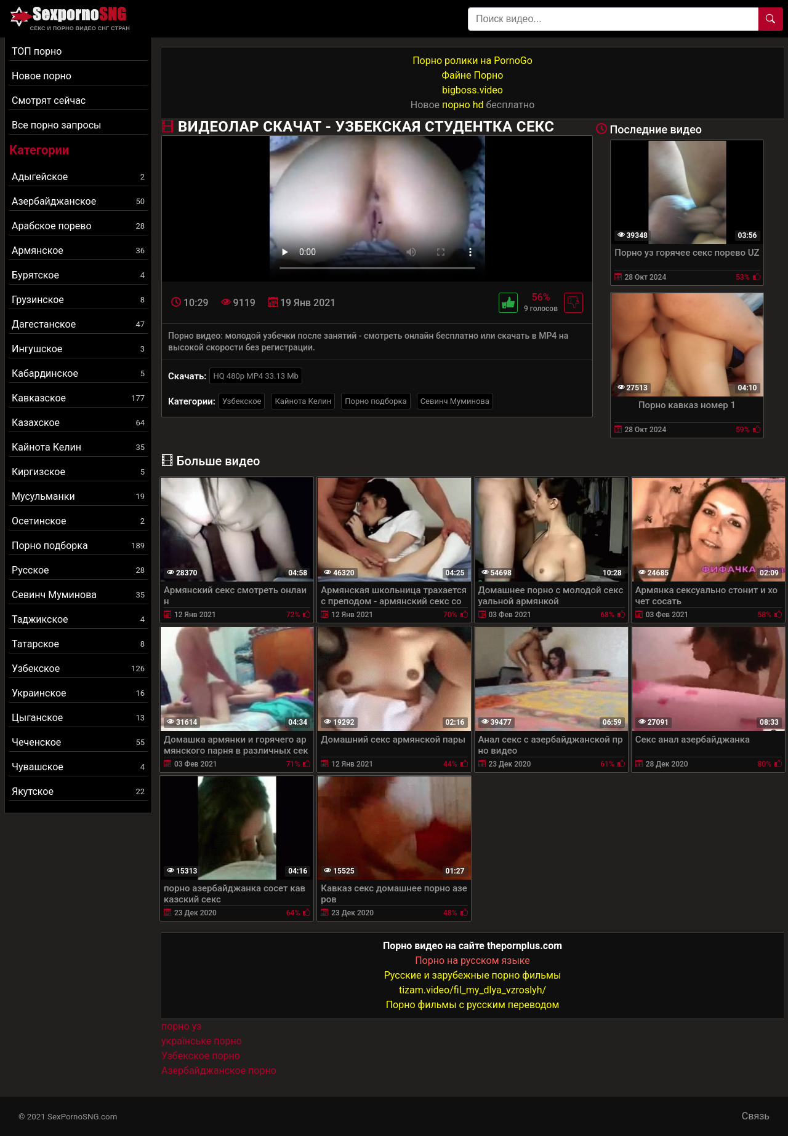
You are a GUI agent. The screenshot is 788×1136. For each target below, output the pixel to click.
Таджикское (78, 619)
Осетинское (78, 521)
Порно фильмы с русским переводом (473, 1005)
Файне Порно (473, 75)
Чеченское (78, 742)
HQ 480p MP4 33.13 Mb (256, 376)
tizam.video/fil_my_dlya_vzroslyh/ (472, 990)
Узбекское (78, 668)
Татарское (78, 644)
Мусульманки (78, 496)
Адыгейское (78, 177)
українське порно (201, 1041)
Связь (756, 1116)
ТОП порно (37, 51)
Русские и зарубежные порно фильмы (472, 975)
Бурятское (78, 275)
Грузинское (78, 300)
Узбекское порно (200, 1056)
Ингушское (78, 349)
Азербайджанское (78, 201)
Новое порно (41, 76)
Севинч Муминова (78, 595)
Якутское (78, 791)
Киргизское (78, 472)
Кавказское (78, 398)
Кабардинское (78, 373)
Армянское (78, 250)
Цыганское (78, 718)
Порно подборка (78, 545)
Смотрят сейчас (49, 100)
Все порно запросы (56, 125)
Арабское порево (78, 226)
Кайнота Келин (78, 447)
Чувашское (78, 767)
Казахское (78, 422)
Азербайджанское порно (218, 1070)
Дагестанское (78, 324)
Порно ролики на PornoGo (472, 60)
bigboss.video (472, 90)
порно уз (181, 1026)
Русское (78, 570)
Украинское (78, 693)
